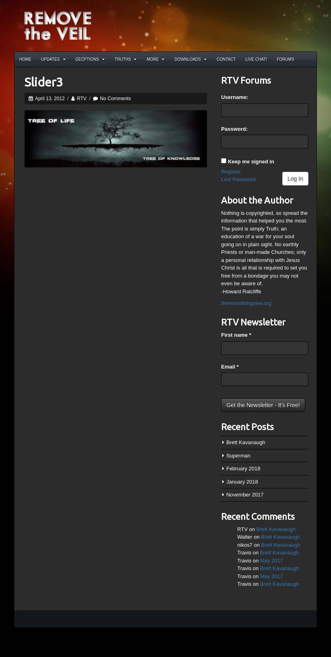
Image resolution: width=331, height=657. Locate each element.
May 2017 (271, 561)
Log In (295, 178)
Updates (53, 59)
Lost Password (238, 179)
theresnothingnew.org (246, 303)
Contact (226, 59)
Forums (285, 59)
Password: (234, 129)
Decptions (90, 59)
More (155, 59)
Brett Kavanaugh (245, 442)
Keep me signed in (251, 162)
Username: (234, 97)
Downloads (190, 59)
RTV (82, 98)
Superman (238, 456)
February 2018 (243, 468)
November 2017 (245, 495)
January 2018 (242, 482)
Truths (126, 59)
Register (230, 172)
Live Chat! (256, 59)
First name (236, 335)
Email (229, 367)
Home (25, 59)
